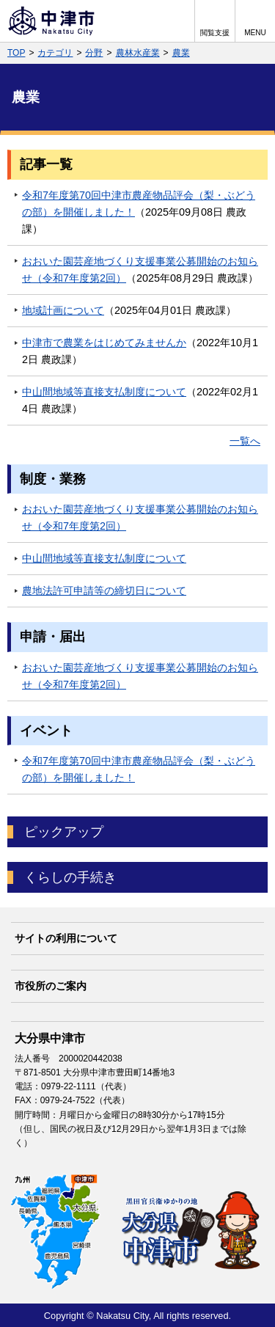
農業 (181, 53)
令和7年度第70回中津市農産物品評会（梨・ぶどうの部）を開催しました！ (138, 203)
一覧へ (245, 441)
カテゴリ (55, 53)
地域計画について (63, 310)
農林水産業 (138, 53)
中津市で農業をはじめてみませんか (104, 342)
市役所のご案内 (51, 986)
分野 (94, 53)
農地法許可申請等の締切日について (104, 590)
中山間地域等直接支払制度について (104, 392)
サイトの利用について (66, 938)
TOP (16, 53)
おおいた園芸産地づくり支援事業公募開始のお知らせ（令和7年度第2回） (140, 269)
